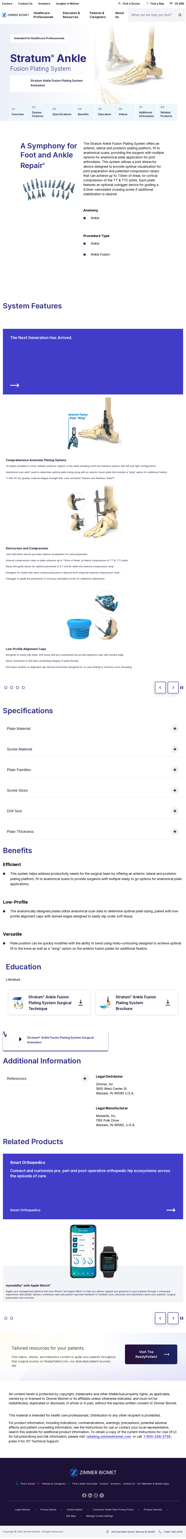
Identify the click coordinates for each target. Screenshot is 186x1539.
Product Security (153, 1509)
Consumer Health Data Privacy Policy (113, 1509)
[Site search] (181, 15)
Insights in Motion (67, 3)
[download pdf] (80, 1002)
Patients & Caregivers (54, 1483)
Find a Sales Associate (84, 1483)
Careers (7, 3)
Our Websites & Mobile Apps (153, 1483)
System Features (37, 114)
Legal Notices (22, 1509)
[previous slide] (160, 687)
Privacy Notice (48, 1509)
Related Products (166, 114)
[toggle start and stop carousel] (181, 687)
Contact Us (25, 3)
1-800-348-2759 (157, 1436)
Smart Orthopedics (92, 1210)
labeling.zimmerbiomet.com (109, 1436)
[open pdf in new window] (18, 1002)
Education (104, 114)
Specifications (61, 114)
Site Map (71, 1516)
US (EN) (177, 3)
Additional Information (146, 114)
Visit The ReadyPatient (152, 1354)
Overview (18, 114)
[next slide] (173, 687)
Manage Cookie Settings (99, 1516)
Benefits (83, 114)
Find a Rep (155, 3)
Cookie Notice (74, 1509)
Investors (44, 3)
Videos (123, 114)
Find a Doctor (129, 3)
